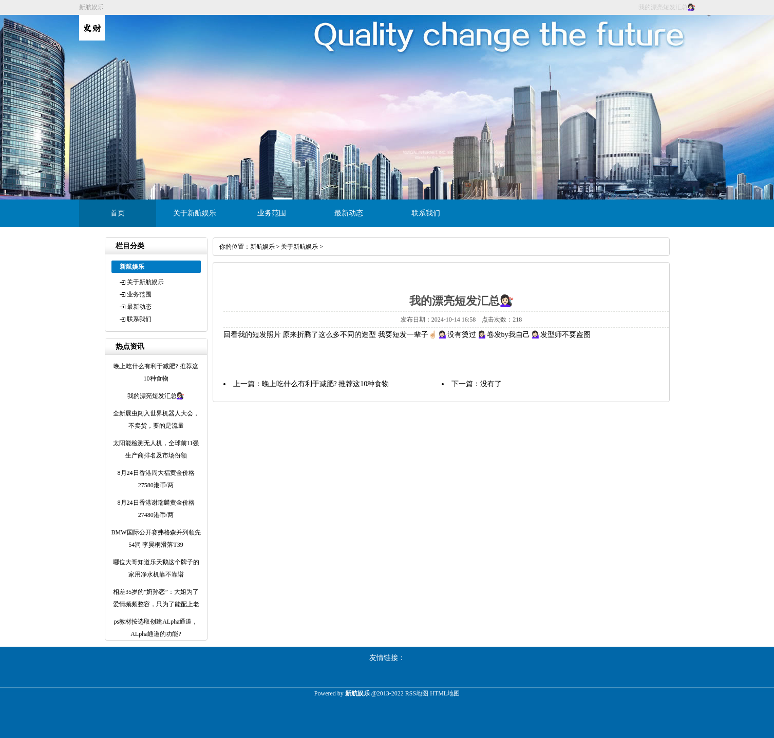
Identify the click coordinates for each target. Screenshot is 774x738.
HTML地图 (445, 693)
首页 (117, 213)
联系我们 (425, 213)
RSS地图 (416, 693)
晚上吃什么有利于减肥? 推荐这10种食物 (325, 384)
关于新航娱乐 (194, 213)
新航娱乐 (262, 246)
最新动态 (348, 213)
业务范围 (271, 213)
